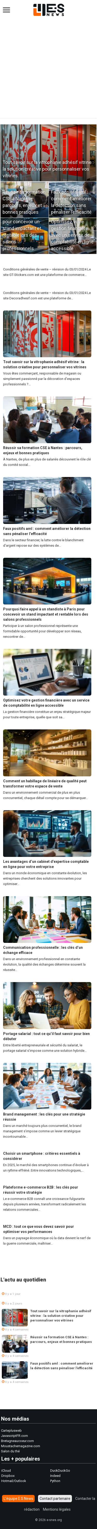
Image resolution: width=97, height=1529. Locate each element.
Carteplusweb (11, 1430)
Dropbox (7, 1476)
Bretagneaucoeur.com (17, 1441)
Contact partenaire (55, 1498)
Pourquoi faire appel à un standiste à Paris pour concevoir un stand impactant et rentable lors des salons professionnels (24, 228)
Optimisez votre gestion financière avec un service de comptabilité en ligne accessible (72, 235)
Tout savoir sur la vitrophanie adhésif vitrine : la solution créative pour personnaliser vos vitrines (48, 169)
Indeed (55, 1476)
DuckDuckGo (60, 1470)
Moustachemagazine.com (20, 1446)
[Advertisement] (48, 69)
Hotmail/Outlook (13, 1481)
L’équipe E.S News (18, 1498)
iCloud (6, 1470)
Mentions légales (57, 1509)
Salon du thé (10, 1451)
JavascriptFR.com (14, 1436)
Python (55, 1481)
